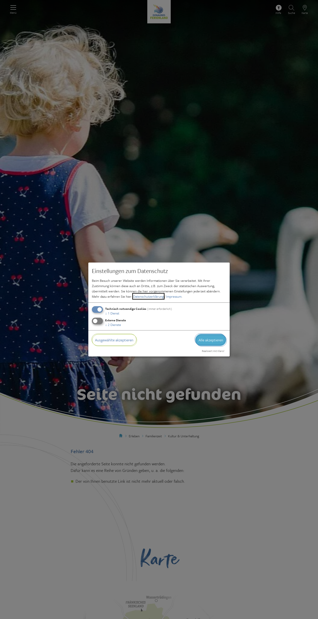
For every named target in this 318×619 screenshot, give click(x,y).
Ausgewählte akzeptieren (114, 339)
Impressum (174, 296)
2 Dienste (113, 324)
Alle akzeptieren (211, 339)
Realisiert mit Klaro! (213, 351)
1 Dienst (112, 312)
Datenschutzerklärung (148, 296)
